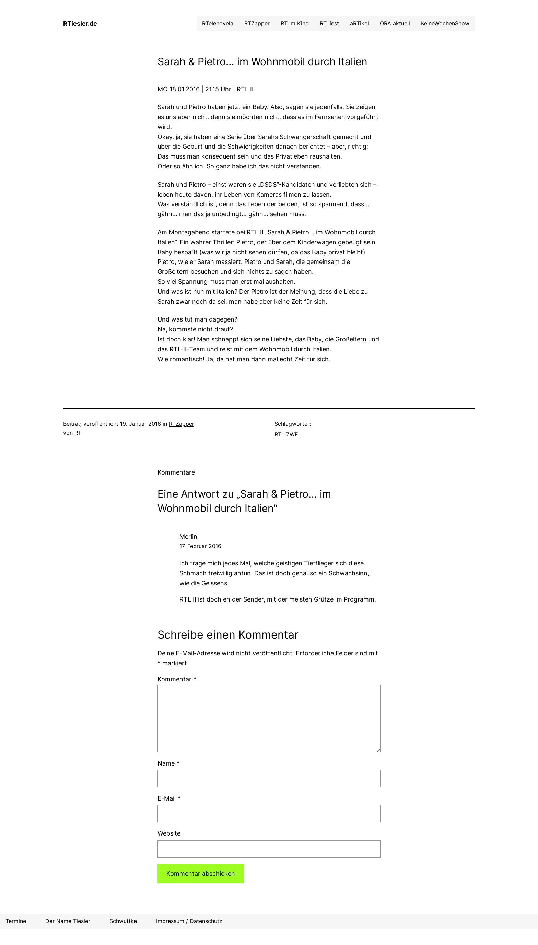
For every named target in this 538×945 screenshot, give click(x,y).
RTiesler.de (80, 23)
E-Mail (168, 798)
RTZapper (181, 423)
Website (168, 833)
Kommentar (176, 679)
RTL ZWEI (287, 434)
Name (168, 763)
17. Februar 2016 (200, 545)
